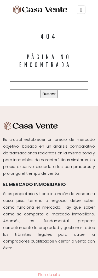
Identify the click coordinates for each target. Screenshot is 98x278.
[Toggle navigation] (81, 9)
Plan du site (49, 274)
